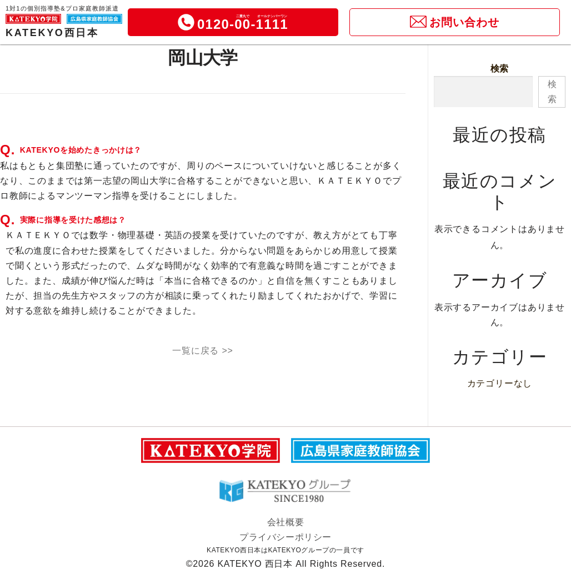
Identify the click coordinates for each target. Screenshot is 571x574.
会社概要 (285, 522)
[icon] (186, 22)
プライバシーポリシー (285, 537)
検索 (499, 68)
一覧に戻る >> (202, 350)
